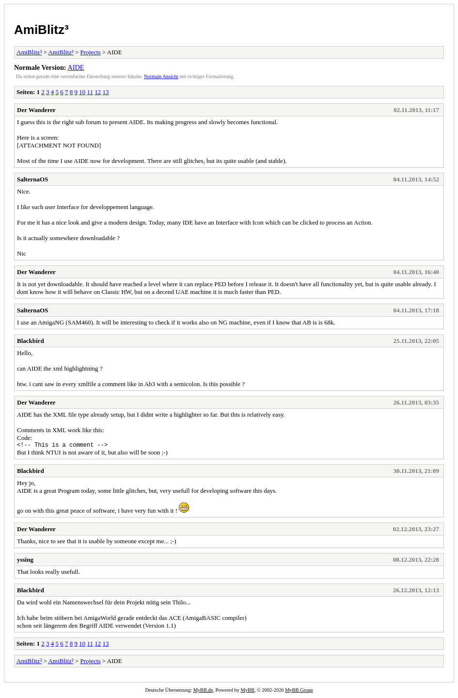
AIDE (75, 67)
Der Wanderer (36, 110)
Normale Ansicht (161, 76)
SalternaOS (32, 179)
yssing (25, 561)
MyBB (247, 691)
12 (98, 92)
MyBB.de (203, 691)
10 (82, 92)
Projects (90, 52)
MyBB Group (299, 691)
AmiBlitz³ (41, 29)
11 (90, 92)
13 (106, 92)
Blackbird (30, 340)
